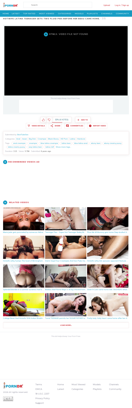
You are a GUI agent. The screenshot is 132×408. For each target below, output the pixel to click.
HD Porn (64, 139)
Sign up (125, 5)
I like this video (43, 120)
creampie (33, 143)
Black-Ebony (53, 139)
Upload (106, 5)
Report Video (99, 126)
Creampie (42, 139)
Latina (72, 139)
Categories (64, 13)
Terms (38, 384)
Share (57, 126)
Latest (16, 13)
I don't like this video (49, 120)
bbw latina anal (80, 143)
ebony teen (95, 143)
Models (79, 13)
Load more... (66, 325)
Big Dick (32, 139)
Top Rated (29, 13)
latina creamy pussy (16, 147)
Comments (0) (76, 126)
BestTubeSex (22, 134)
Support (39, 403)
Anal (18, 139)
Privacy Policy (42, 398)
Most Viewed (46, 13)
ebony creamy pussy (112, 143)
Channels (106, 13)
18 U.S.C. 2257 (42, 394)
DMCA (38, 389)
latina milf (50, 147)
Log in (117, 5)
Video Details (38, 126)
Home (6, 13)
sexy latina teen (35, 147)
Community (122, 13)
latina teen (66, 143)
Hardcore (81, 139)
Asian (24, 139)
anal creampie (19, 143)
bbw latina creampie (49, 143)
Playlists (92, 13)
